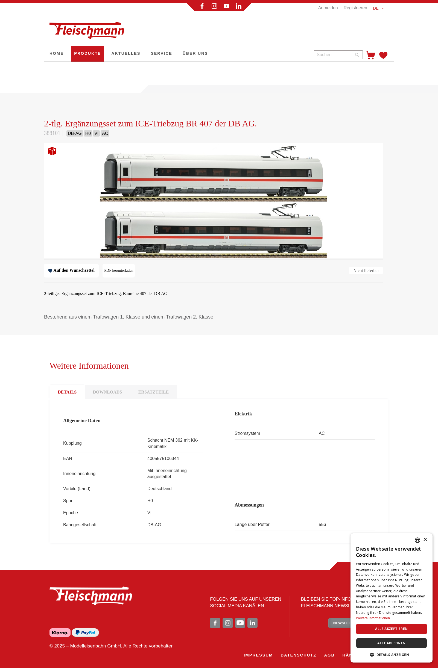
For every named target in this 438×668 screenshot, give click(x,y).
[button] (379, 8)
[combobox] (338, 54)
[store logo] (89, 28)
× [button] (425, 540)
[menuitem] (56, 54)
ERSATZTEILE (153, 392)
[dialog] (392, 598)
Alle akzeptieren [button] (391, 628)
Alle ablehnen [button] (391, 643)
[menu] (177, 54)
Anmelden (328, 8)
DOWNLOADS (107, 392)
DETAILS (67, 392)
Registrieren (355, 8)
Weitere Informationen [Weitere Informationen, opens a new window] (373, 618)
